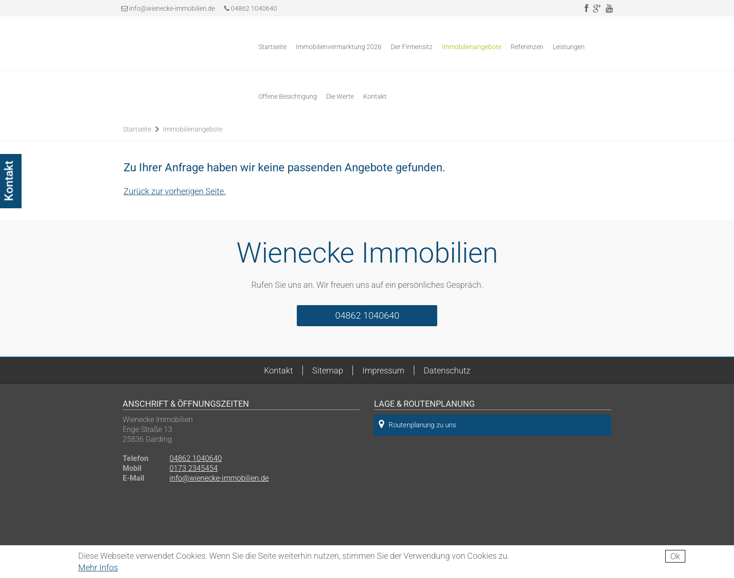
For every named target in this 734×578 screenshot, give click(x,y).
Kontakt (375, 96)
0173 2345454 (193, 468)
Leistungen (569, 47)
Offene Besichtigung (287, 96)
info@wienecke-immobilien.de (172, 8)
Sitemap (327, 370)
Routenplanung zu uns (417, 424)
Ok (675, 556)
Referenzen (527, 47)
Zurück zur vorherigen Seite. (175, 191)
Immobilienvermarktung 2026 (339, 47)
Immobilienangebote (471, 47)
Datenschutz (447, 370)
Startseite (272, 47)
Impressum (383, 370)
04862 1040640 (250, 8)
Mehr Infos (98, 567)
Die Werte (340, 96)
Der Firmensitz (412, 47)
